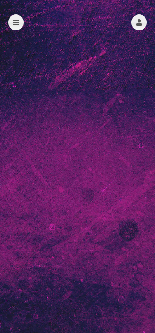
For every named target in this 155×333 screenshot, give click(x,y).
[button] (139, 22)
